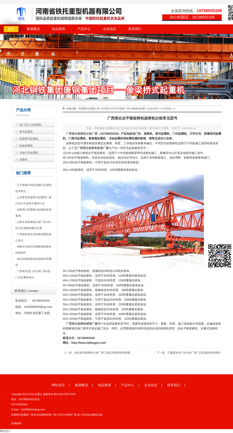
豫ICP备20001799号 (65, 394)
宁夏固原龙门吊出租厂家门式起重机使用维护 (194, 352)
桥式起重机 (26, 131)
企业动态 (109, 29)
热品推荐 (58, 29)
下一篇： (162, 352)
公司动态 (167, 108)
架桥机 (23, 159)
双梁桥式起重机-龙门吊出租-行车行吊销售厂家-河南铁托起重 (112, 108)
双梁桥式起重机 (28, 138)
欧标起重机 (26, 145)
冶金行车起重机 (28, 152)
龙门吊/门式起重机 (30, 124)
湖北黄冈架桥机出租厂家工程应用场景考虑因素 (102, 352)
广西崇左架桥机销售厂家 (82, 323)
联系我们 (135, 29)
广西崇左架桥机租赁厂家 (93, 148)
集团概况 (33, 29)
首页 (11, 29)
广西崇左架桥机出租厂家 (82, 133)
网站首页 (58, 385)
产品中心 (84, 29)
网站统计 (5, 431)
